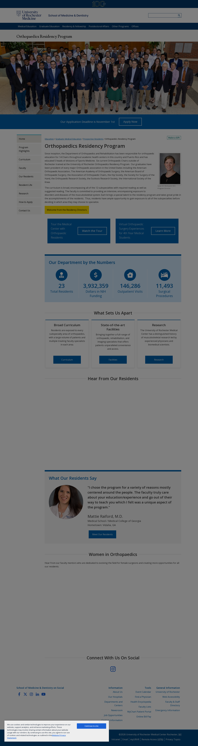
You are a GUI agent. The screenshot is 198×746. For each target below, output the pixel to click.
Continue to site (91, 726)
